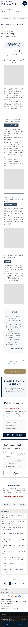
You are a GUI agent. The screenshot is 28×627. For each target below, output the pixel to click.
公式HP (10, 363)
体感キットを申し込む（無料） (14, 435)
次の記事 (22, 18)
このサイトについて (15, 371)
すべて (3, 36)
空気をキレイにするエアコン (13, 36)
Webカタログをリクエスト (15, 473)
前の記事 (6, 18)
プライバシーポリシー (15, 619)
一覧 (14, 18)
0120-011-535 (7, 606)
